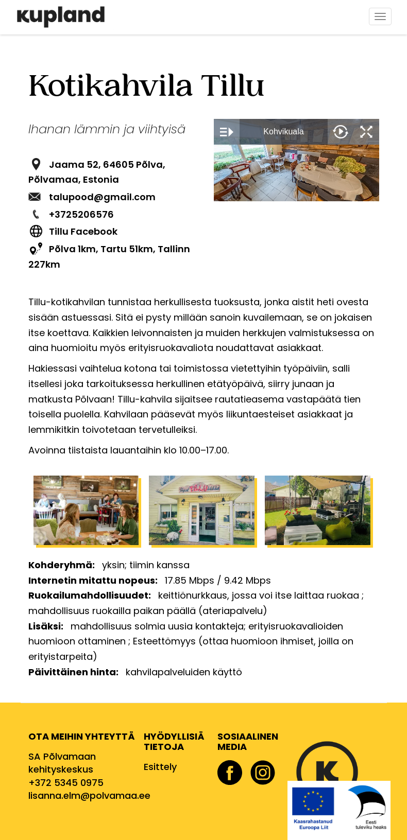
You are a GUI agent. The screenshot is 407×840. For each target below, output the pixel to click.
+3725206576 (81, 214)
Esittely (160, 766)
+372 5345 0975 (66, 782)
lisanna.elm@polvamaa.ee (89, 795)
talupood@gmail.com (102, 196)
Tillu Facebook (83, 231)
